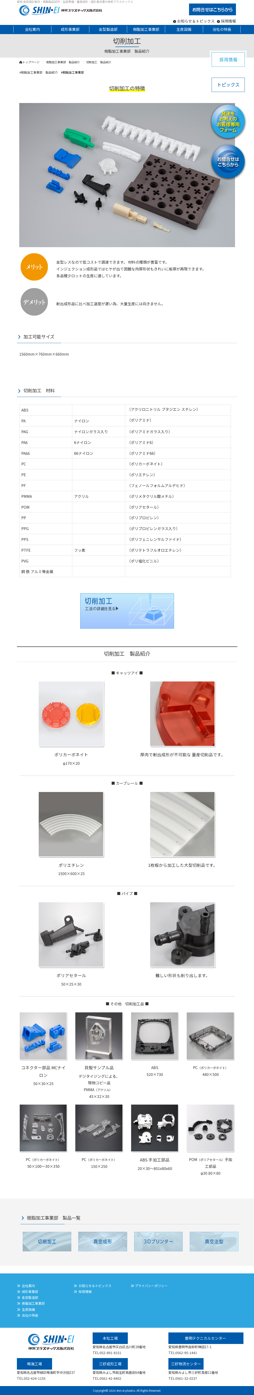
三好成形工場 (110, 1364)
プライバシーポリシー (151, 1285)
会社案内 (28, 1285)
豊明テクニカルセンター (206, 1338)
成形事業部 (30, 1291)
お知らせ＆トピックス (196, 21)
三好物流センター (186, 1364)
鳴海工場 (34, 1364)
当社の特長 (30, 1315)
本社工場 (110, 1338)
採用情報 (228, 21)
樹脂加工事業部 (33, 1303)
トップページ (29, 62)
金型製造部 (30, 1297)
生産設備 (28, 1309)
